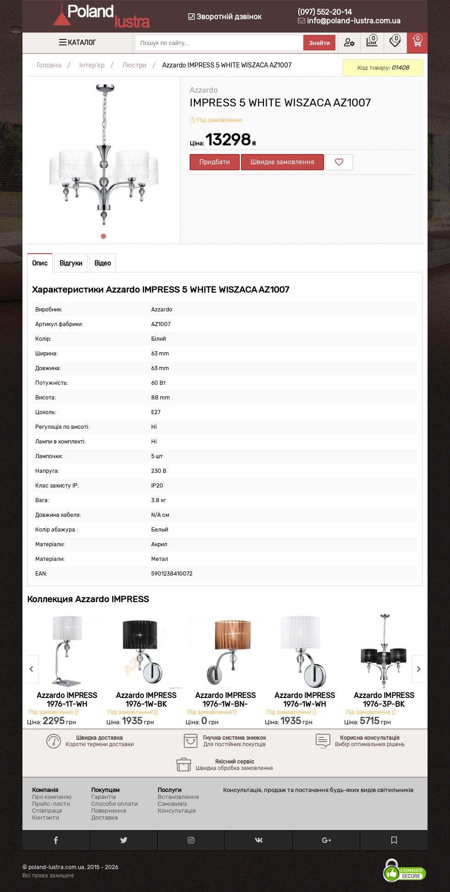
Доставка (104, 817)
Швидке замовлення (282, 162)
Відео (102, 263)
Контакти (45, 817)
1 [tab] (103, 236)
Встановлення (178, 796)
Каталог (82, 43)
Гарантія (103, 796)
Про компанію (51, 796)
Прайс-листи (51, 803)
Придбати (214, 162)
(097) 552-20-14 (325, 12)
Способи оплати (114, 803)
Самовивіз (172, 803)
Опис (40, 263)
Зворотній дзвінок (225, 16)
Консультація (177, 810)
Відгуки (71, 263)
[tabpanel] (103, 153)
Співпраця (47, 810)
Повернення (108, 810)
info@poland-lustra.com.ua (354, 21)
